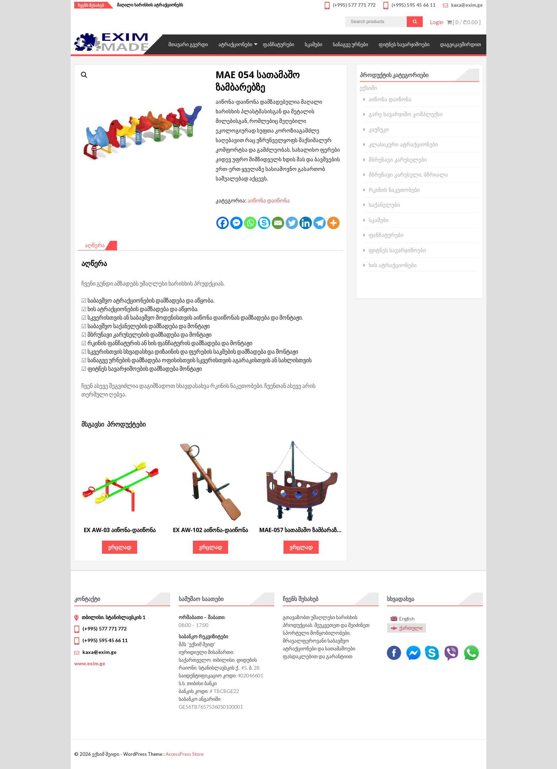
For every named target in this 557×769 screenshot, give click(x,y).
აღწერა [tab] (95, 245)
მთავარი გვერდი (188, 44)
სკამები (313, 44)
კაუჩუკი (379, 129)
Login (436, 22)
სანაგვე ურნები (350, 44)
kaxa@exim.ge (99, 652)
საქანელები (384, 204)
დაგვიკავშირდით (460, 44)
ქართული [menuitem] (410, 628)
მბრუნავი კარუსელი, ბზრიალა (408, 174)
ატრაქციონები (235, 44)
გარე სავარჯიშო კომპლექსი (406, 114)
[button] (84, 75)
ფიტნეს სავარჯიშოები (404, 44)
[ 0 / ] (464, 22)
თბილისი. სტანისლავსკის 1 (113, 617)
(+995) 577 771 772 (104, 629)
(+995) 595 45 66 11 (105, 640)
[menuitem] (406, 618)
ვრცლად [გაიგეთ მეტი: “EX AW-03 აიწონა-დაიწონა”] (119, 547)
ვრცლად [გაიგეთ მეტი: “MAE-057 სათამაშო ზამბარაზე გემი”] (301, 547)
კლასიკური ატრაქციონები (403, 144)
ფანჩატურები (278, 44)
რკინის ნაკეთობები (394, 190)
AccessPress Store (185, 754)
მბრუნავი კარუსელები (398, 159)
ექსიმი (368, 88)
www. (89, 663)
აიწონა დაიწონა (269, 200)
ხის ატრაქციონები (393, 265)
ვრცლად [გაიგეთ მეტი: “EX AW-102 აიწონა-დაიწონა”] (210, 547)
